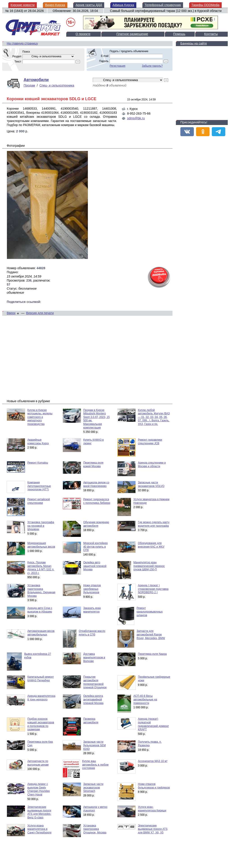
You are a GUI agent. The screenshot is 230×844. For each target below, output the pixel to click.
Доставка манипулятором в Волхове (94, 657)
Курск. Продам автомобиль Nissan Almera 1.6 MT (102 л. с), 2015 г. (40, 568)
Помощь (179, 34)
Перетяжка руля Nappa (152, 653)
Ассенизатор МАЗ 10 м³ (152, 761)
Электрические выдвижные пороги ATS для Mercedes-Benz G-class (39, 812)
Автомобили (36, 80)
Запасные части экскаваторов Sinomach (93, 787)
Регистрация (117, 65)
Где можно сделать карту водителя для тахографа (153, 524)
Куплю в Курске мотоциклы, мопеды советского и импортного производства (39, 417)
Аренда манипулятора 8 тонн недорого (41, 697)
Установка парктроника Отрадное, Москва (94, 829)
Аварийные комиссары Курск (38, 441)
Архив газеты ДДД (88, 5)
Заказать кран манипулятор (92, 609)
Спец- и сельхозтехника (56, 85)
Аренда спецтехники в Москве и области (152, 464)
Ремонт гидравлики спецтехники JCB (150, 441)
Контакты (211, 34)
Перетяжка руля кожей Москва (93, 464)
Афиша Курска (123, 5)
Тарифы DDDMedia (205, 5)
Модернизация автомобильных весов (41, 545)
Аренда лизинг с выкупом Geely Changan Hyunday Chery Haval (38, 789)
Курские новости (23, 5)
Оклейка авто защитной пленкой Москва (94, 566)
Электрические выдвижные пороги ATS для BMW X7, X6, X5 (153, 829)
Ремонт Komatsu (37, 462)
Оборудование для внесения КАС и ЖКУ (151, 545)
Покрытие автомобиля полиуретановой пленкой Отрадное (95, 682)
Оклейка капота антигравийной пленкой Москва (93, 699)
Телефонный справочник (163, 5)
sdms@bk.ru (136, 118)
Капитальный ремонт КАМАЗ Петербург (40, 678)
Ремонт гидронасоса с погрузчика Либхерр (96, 501)
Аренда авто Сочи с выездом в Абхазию (39, 609)
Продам (29, 85)
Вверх (11, 313)
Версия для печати (40, 313)
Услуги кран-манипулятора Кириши (152, 808)
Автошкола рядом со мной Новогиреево (96, 484)
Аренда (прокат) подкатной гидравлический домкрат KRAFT (153, 724)
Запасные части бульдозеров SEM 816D (94, 745)
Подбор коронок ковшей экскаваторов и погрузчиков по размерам (40, 724)
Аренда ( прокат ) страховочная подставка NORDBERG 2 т (153, 589)
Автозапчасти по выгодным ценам (38, 763)
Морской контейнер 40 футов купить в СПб (95, 547)
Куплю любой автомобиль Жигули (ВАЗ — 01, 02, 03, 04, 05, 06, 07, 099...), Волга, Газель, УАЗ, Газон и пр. (154, 417)
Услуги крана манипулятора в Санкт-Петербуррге (39, 829)
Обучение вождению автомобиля (96, 524)
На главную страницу (22, 43)
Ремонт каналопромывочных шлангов (150, 611)
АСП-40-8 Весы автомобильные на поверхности (145, 699)
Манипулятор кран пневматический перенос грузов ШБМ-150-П (149, 566)
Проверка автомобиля (90, 720)
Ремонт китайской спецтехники (38, 501)
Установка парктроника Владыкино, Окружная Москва (41, 590)
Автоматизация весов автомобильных (41, 632)
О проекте (82, 34)
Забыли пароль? (152, 65)
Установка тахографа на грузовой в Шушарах (40, 526)
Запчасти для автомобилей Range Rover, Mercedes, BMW (151, 634)
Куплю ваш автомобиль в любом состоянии (95, 765)
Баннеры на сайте (193, 43)
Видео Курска (55, 5)
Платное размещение (132, 34)
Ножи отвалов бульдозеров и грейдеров (154, 785)
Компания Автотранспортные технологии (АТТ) (39, 486)
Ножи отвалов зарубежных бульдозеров (92, 589)
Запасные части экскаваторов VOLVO (151, 484)
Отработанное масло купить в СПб (92, 632)
